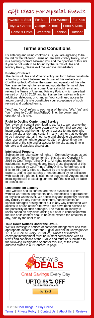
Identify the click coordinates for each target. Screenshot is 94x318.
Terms (9, 311)
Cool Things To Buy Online (35, 307)
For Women (59, 20)
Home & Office (22, 32)
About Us (65, 311)
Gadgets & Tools (47, 26)
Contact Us (47, 311)
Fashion (60, 32)
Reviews (81, 311)
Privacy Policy (27, 311)
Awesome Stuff (20, 20)
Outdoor (76, 32)
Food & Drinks (73, 26)
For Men (41, 20)
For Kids (78, 20)
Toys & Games (20, 26)
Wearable (44, 32)
